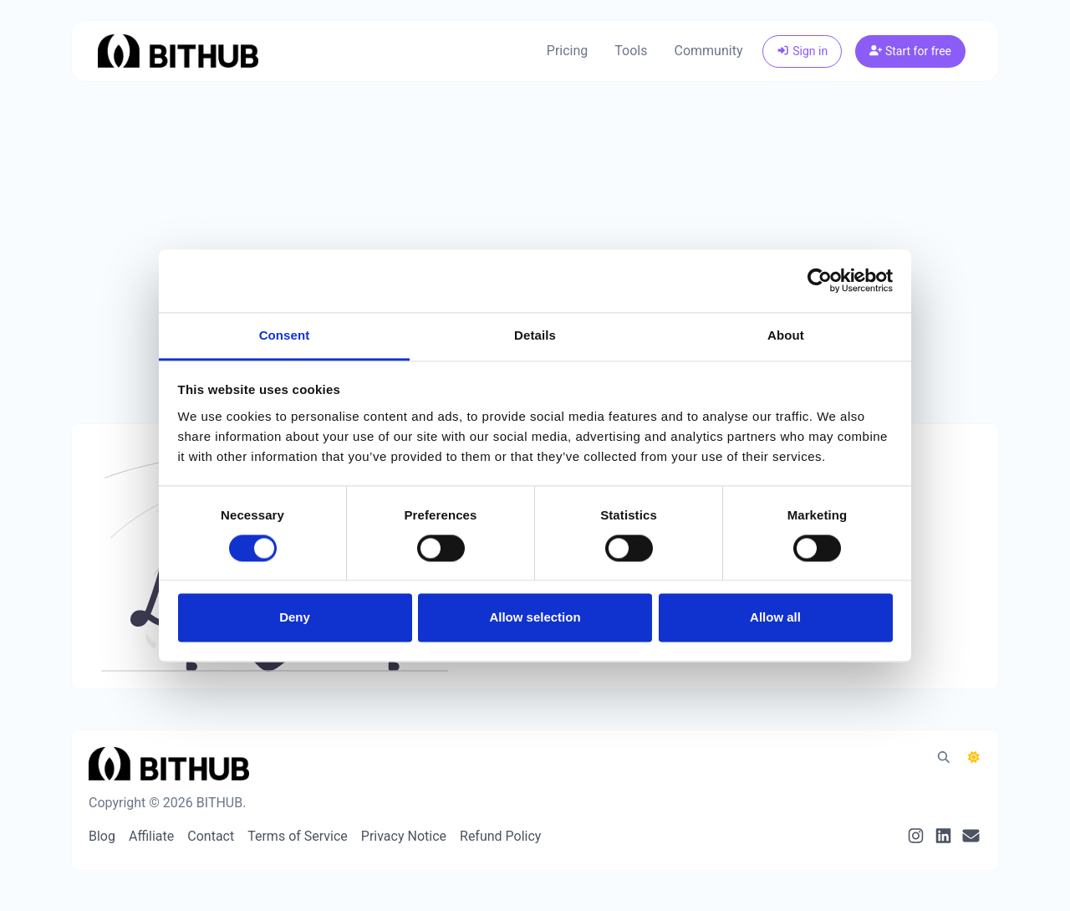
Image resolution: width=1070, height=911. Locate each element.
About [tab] (785, 335)
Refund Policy (500, 836)
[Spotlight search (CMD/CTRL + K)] (943, 758)
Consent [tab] (284, 335)
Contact (210, 836)
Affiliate (151, 836)
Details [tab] (535, 335)
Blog (102, 836)
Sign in (802, 51)
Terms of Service (297, 836)
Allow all (775, 618)
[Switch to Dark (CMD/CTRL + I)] (974, 758)
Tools (630, 51)
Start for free (910, 51)
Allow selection (534, 618)
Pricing (567, 51)
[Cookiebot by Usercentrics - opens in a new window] (819, 280)
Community (709, 51)
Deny (294, 618)
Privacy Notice (403, 836)
